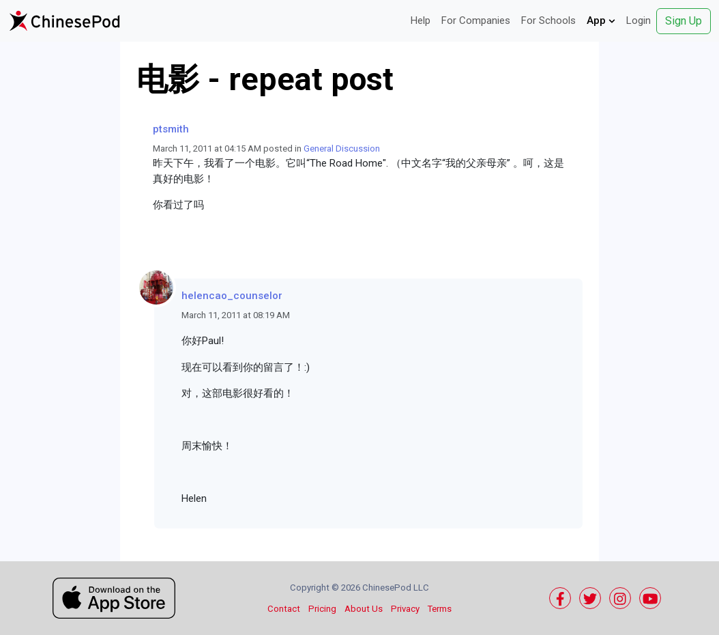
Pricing (322, 609)
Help (420, 20)
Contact (283, 609)
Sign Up (683, 20)
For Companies (475, 20)
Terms (440, 609)
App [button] (601, 20)
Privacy (405, 609)
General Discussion (342, 148)
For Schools (548, 20)
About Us (363, 609)
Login (638, 20)
